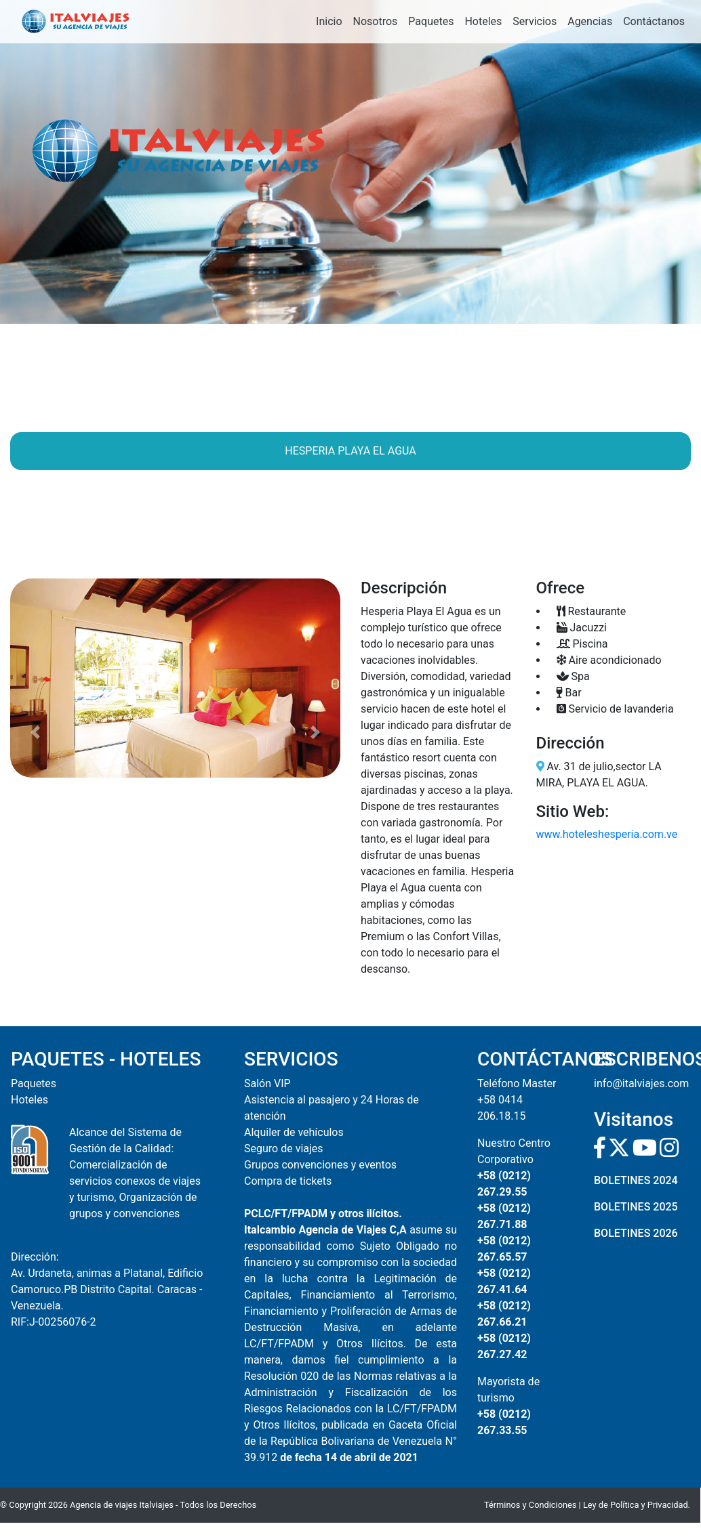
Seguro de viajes (283, 1148)
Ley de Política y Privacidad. (636, 1505)
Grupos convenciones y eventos (320, 1164)
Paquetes (431, 21)
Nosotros (375, 21)
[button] (35, 678)
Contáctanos (654, 21)
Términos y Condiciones (530, 1505)
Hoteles (483, 21)
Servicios (535, 21)
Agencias (589, 21)
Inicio (329, 21)
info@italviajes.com (641, 1083)
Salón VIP (267, 1083)
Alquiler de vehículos (294, 1132)
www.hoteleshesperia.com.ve (607, 834)
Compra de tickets (288, 1181)
